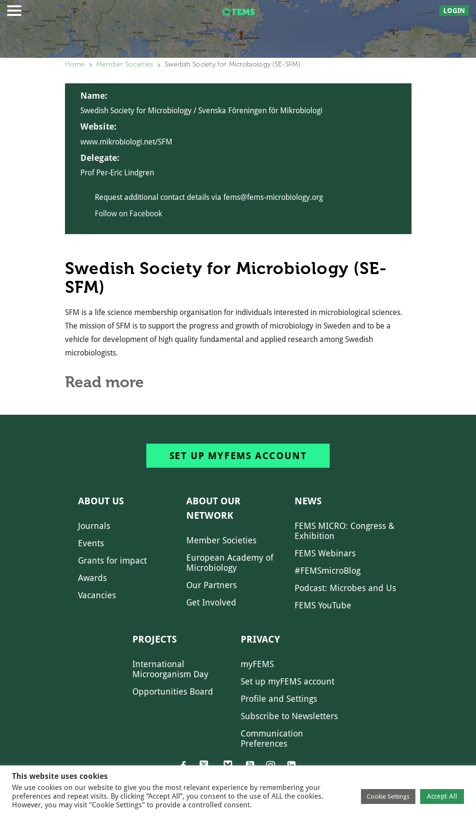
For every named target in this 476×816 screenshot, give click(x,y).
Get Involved (211, 602)
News (308, 501)
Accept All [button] (442, 796)
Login (454, 10)
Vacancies (97, 595)
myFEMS (257, 664)
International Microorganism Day (170, 669)
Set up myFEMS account (238, 455)
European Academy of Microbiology (229, 563)
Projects (154, 639)
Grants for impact (112, 560)
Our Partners (211, 585)
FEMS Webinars (325, 553)
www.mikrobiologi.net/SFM (126, 141)
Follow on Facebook (128, 213)
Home (75, 64)
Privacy (260, 639)
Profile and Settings (279, 699)
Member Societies (125, 64)
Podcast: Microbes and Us (345, 588)
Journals (94, 526)
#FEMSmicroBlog (327, 571)
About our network (213, 508)
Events (91, 543)
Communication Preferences (272, 738)
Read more (104, 382)
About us (101, 501)
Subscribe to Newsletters (289, 716)
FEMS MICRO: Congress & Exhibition (345, 531)
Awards (92, 578)
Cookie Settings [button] (388, 796)
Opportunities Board (172, 691)
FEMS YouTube (323, 605)
